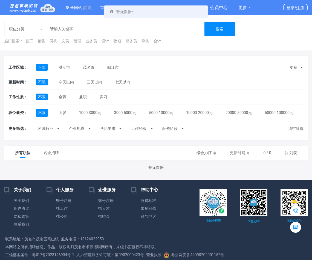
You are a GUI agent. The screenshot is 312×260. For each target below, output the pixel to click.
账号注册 (63, 200)
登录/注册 (295, 8)
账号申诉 (148, 216)
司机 (53, 41)
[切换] (87, 7)
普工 (29, 41)
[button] (245, 7)
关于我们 (21, 200)
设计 (105, 41)
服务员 (131, 41)
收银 (117, 41)
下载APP (253, 221)
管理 (77, 41)
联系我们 (21, 224)
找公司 (62, 216)
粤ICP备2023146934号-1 (53, 255)
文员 (65, 41)
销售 (41, 41)
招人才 (104, 208)
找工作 (62, 208)
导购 (145, 41)
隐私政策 (21, 216)
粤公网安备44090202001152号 (194, 255)
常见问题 (148, 208)
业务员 (91, 41)
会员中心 (219, 7)
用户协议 (21, 208)
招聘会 (104, 216)
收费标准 (148, 200)
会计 (157, 41)
